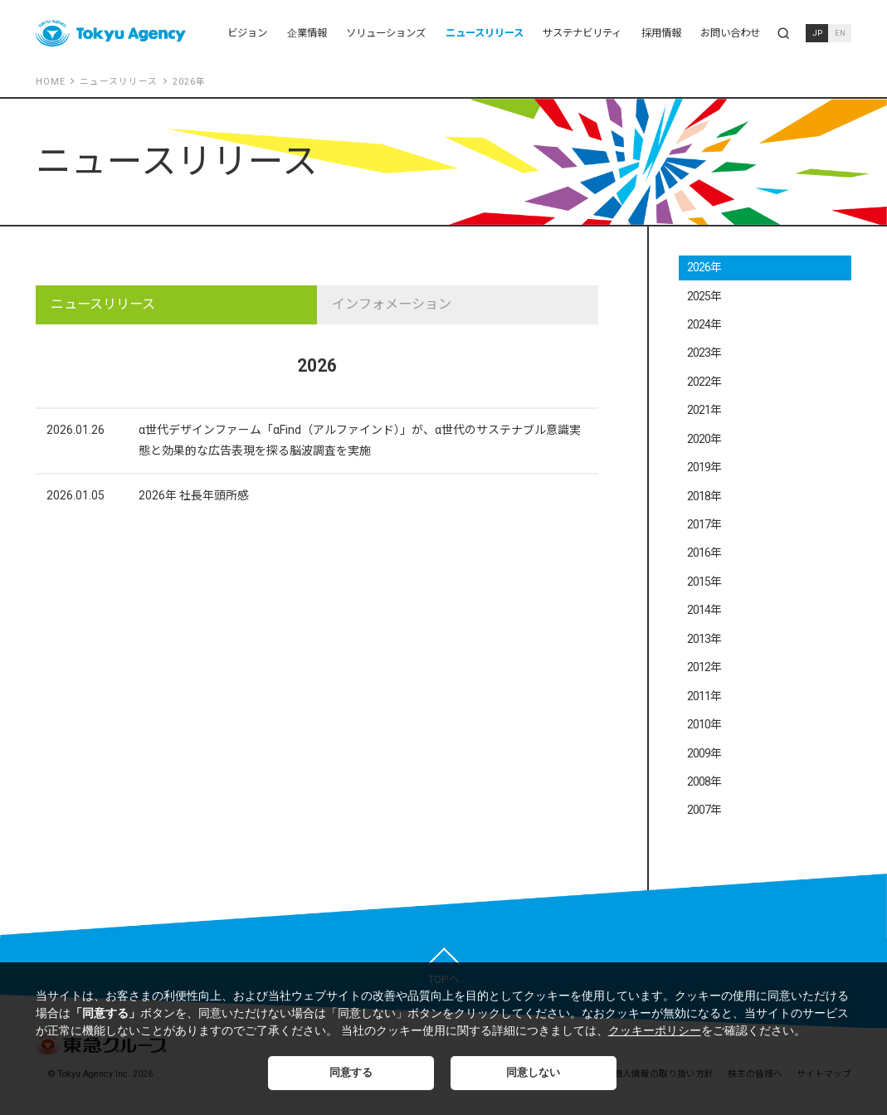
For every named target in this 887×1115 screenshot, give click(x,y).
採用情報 (661, 33)
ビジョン (247, 33)
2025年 (704, 296)
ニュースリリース (485, 33)
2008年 (704, 781)
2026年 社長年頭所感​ (194, 495)
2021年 (704, 409)
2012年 (704, 667)
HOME (51, 81)
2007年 (704, 809)
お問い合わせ (730, 33)
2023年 (704, 352)
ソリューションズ (386, 33)
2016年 (704, 552)
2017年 (704, 524)
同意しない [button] (533, 1072)
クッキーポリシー (654, 1030)
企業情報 (307, 33)
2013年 (704, 638)
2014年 (704, 609)
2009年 (704, 753)
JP (817, 32)
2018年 (704, 496)
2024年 (704, 324)
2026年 (704, 267)
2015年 (704, 581)
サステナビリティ (582, 33)
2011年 (704, 696)
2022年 (704, 381)
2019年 (704, 467)
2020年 (704, 439)
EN (840, 32)
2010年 (704, 724)
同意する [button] (351, 1072)
